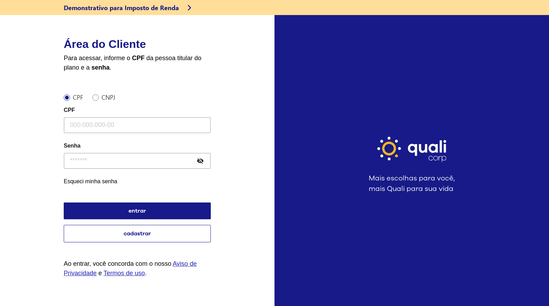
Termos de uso (124, 273)
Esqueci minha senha (90, 181)
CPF (78, 96)
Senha (72, 146)
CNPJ (108, 96)
